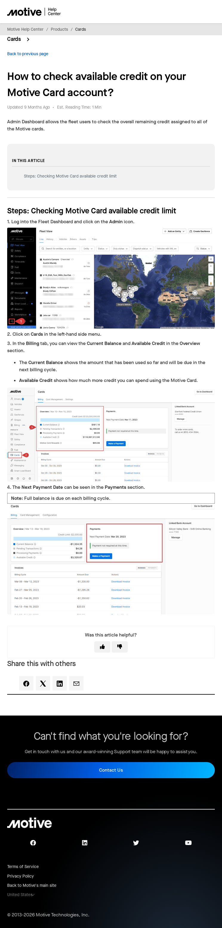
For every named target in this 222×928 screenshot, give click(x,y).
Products (59, 29)
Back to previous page (27, 54)
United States (20, 894)
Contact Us (111, 770)
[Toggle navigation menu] (189, 11)
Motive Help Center (25, 29)
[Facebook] (26, 683)
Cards (80, 29)
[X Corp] (43, 683)
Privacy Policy (20, 876)
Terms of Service (23, 866)
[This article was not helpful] (120, 647)
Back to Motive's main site (31, 885)
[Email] (76, 683)
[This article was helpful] (102, 647)
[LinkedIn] (60, 683)
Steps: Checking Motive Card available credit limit (70, 176)
